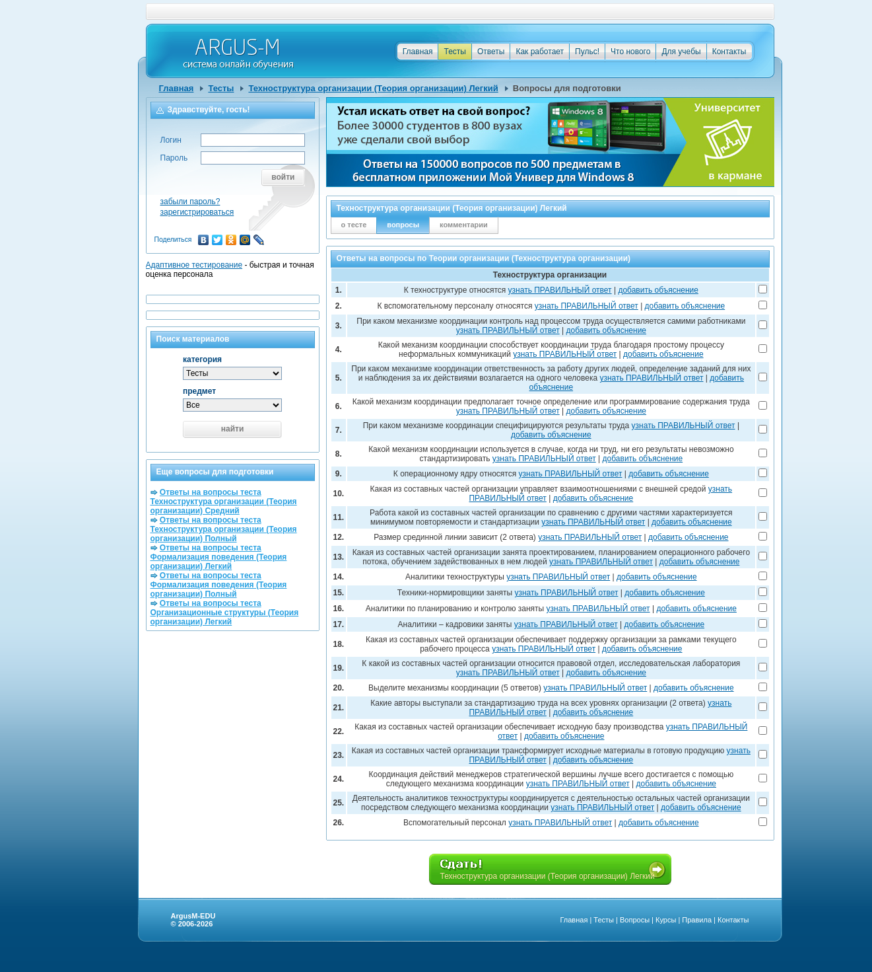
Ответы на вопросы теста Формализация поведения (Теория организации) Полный (219, 585)
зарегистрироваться (197, 212)
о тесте (354, 225)
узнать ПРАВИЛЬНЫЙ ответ (560, 290)
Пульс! (587, 51)
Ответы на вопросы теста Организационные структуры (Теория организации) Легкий (225, 612)
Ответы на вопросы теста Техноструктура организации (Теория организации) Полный (224, 529)
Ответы (490, 51)
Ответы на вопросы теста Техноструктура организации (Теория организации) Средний (224, 501)
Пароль (174, 158)
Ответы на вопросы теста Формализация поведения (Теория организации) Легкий (219, 557)
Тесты (454, 51)
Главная (418, 51)
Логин (171, 140)
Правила (697, 920)
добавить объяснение (658, 290)
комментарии (464, 225)
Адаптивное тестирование (194, 265)
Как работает (540, 51)
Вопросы (635, 920)
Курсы (665, 920)
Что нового (630, 51)
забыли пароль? (190, 201)
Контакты (729, 51)
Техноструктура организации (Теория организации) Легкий (373, 88)
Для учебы (680, 51)
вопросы (403, 225)
